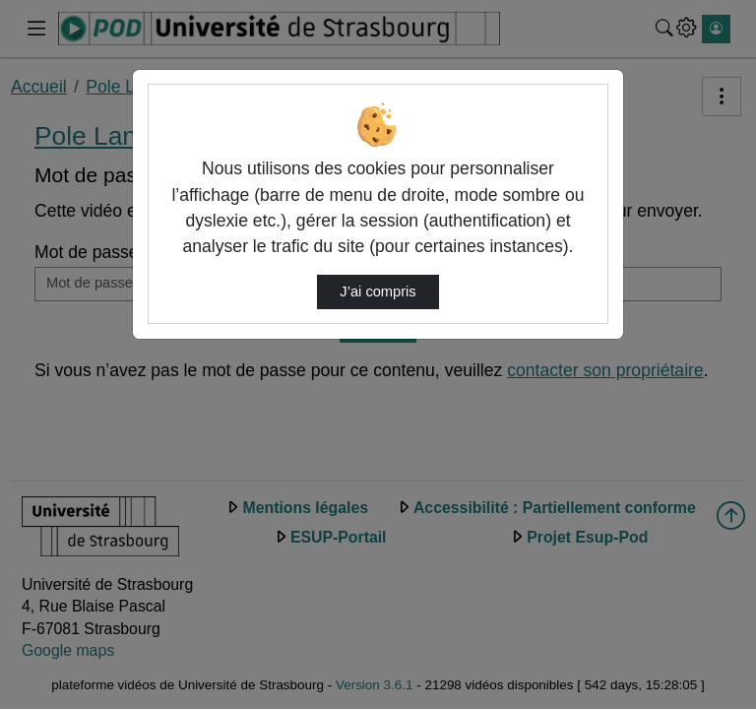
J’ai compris (377, 291)
